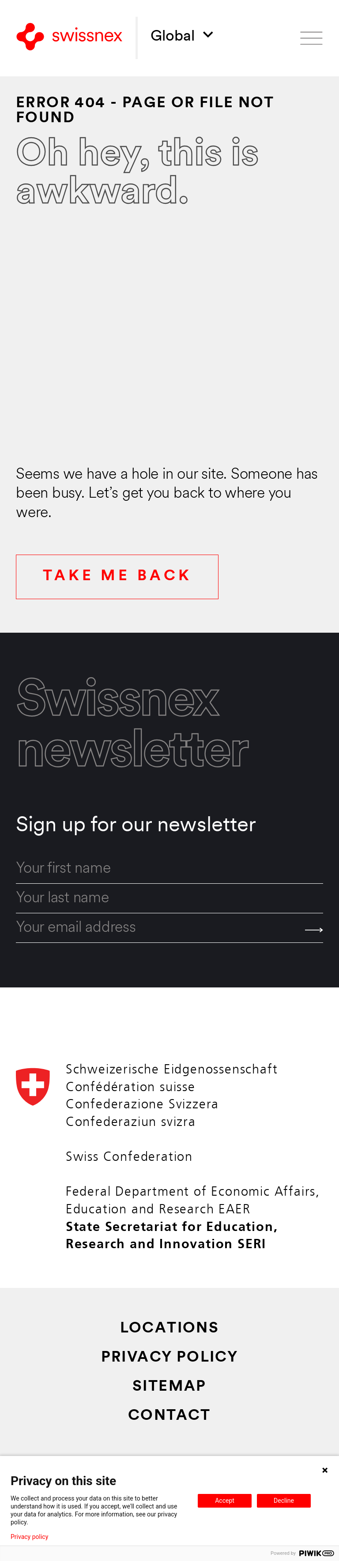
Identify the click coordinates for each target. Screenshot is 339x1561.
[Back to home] (69, 38)
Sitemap (169, 1387)
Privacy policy (29, 1536)
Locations (169, 1328)
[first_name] (169, 869)
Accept (224, 1500)
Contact (169, 1416)
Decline (284, 1500)
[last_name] (169, 898)
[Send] (314, 930)
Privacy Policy (169, 1358)
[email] (169, 928)
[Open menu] (311, 38)
